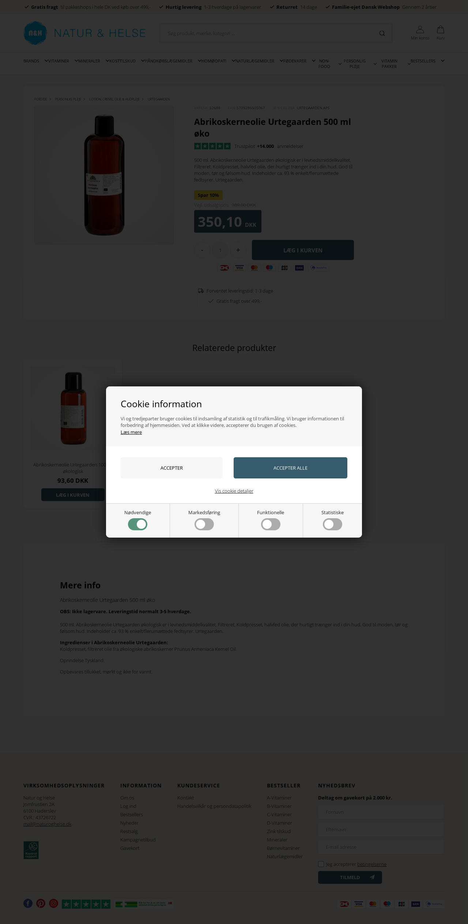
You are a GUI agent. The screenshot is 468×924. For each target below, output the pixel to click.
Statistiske (332, 519)
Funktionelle (270, 519)
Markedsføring (204, 519)
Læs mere (131, 432)
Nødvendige (137, 519)
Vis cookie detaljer (234, 491)
